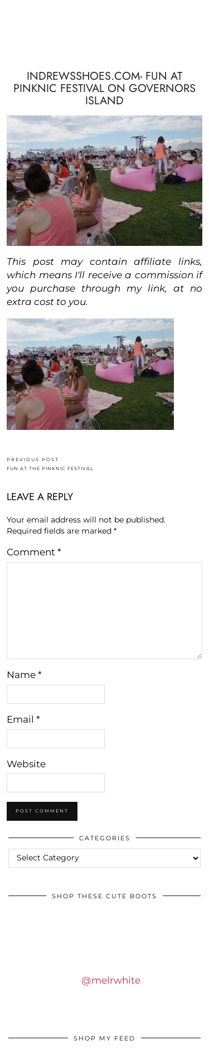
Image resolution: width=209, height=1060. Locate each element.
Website (26, 763)
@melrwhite (110, 980)
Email (23, 719)
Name (24, 674)
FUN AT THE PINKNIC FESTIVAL (50, 464)
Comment (34, 552)
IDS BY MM (104, 46)
